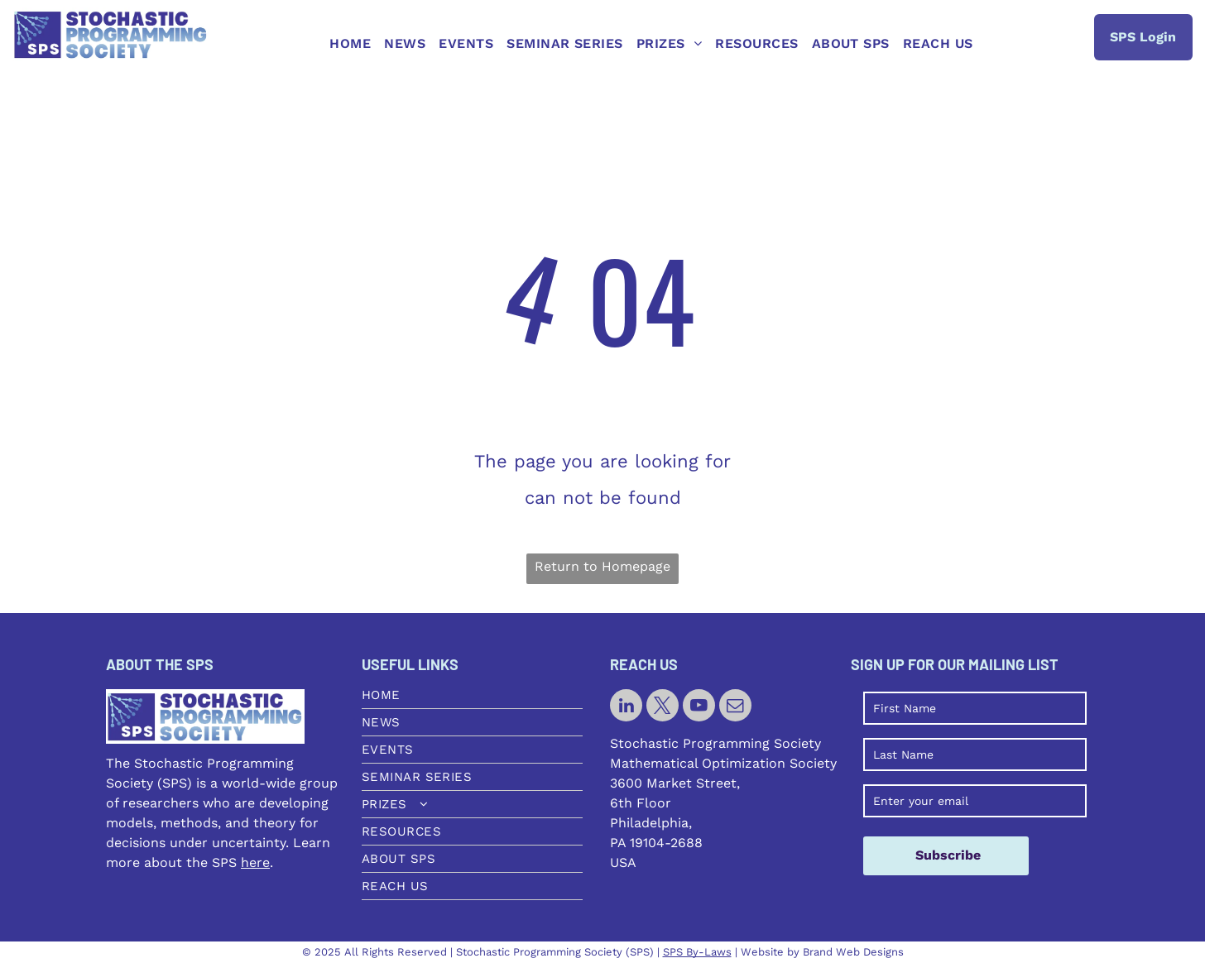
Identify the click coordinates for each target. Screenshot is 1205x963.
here (255, 862)
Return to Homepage (602, 566)
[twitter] (662, 707)
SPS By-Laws (697, 952)
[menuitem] (350, 43)
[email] (735, 707)
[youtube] (699, 707)
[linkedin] (626, 707)
